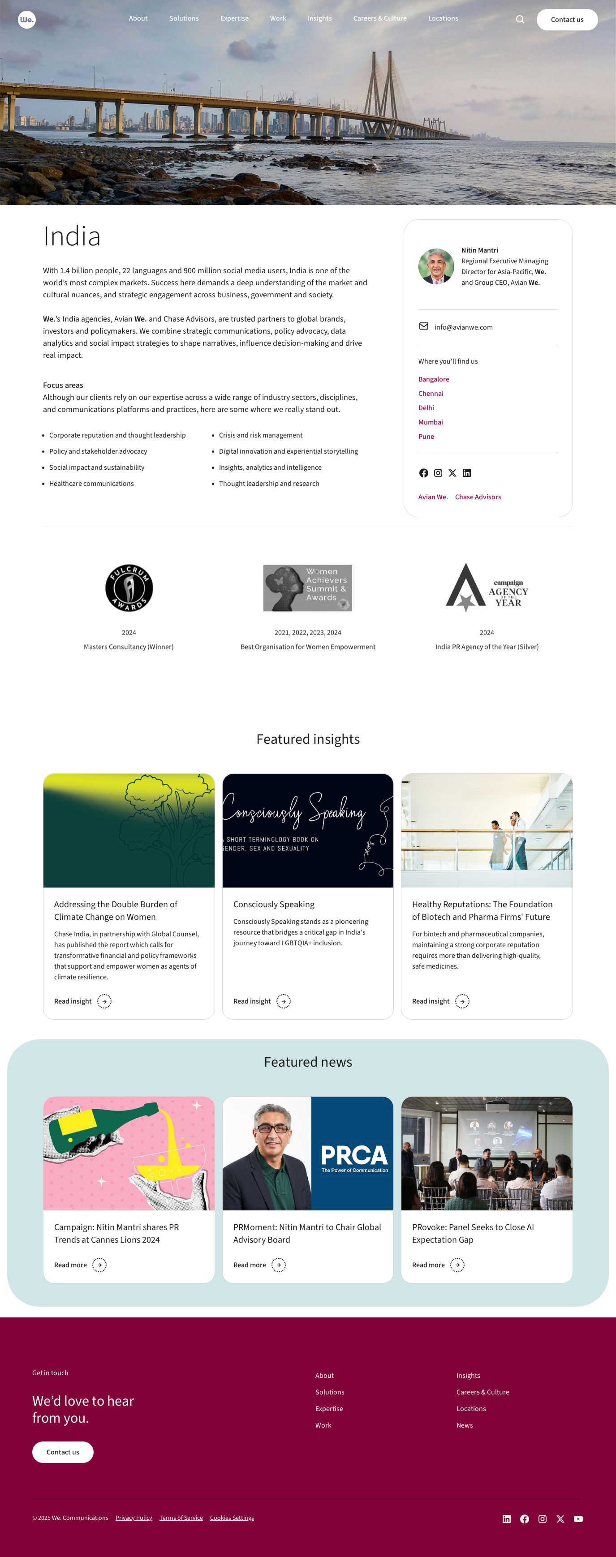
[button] (521, 19)
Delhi (426, 408)
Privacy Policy (134, 1518)
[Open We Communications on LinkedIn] (506, 1519)
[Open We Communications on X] (560, 1519)
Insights (320, 18)
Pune (426, 437)
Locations (443, 18)
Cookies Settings (232, 1518)
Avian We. (433, 497)
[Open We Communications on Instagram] (542, 1519)
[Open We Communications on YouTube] (578, 1519)
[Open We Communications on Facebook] (524, 1519)
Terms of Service (181, 1518)
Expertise (234, 18)
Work (278, 18)
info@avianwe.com (464, 327)
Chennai (431, 394)
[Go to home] (27, 20)
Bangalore (433, 379)
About (138, 18)
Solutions (184, 18)
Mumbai (430, 422)
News (465, 1425)
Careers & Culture (380, 18)
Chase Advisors (478, 497)
